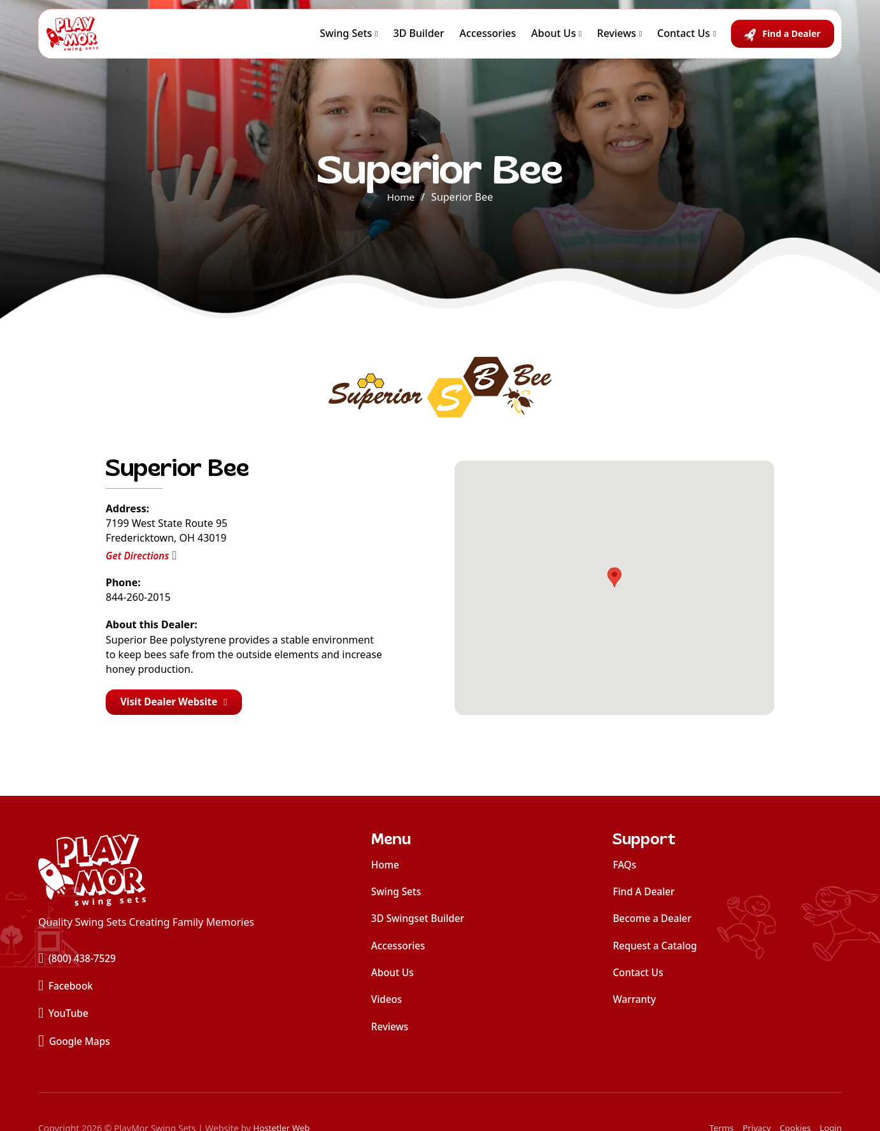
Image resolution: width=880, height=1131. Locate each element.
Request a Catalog (656, 949)
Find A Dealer (645, 893)
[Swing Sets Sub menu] (376, 38)
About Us (553, 38)
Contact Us (683, 38)
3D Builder (419, 38)
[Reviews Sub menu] (640, 38)
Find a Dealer (791, 38)
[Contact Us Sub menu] (714, 38)
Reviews (616, 38)
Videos (387, 1004)
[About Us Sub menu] (580, 38)
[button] (614, 578)
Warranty (635, 1004)
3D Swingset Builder (420, 921)
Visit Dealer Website (177, 703)
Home (401, 197)
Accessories (488, 38)
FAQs (625, 866)
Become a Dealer (654, 921)
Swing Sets (346, 38)
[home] (146, 872)
